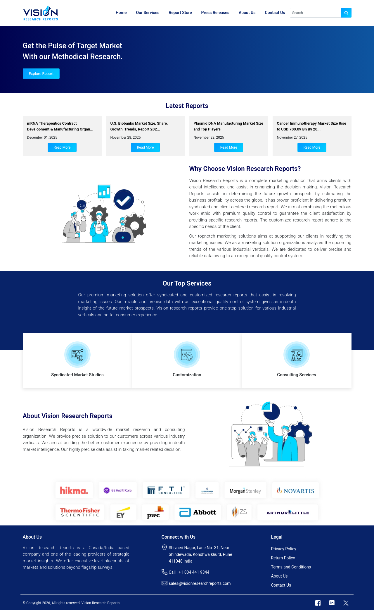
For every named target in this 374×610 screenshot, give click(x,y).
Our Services (147, 12)
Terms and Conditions (291, 567)
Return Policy (283, 558)
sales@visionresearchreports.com (200, 583)
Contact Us (275, 12)
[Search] (315, 13)
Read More (62, 147)
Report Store (180, 12)
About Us (247, 12)
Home (121, 12)
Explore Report (41, 73)
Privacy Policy (283, 549)
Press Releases (215, 12)
